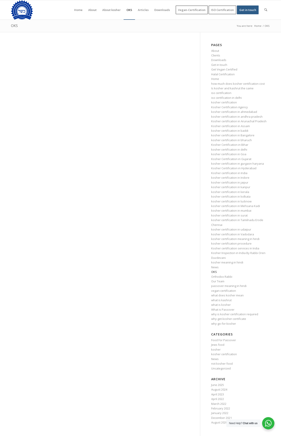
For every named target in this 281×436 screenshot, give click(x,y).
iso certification (221, 93)
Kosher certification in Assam (230, 126)
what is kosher (221, 305)
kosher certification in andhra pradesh (237, 117)
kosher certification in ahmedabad (234, 112)
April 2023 (217, 394)
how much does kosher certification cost (238, 84)
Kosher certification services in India (235, 248)
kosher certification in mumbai (231, 211)
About (215, 51)
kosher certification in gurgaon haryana (237, 164)
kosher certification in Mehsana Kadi (235, 206)
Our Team (217, 281)
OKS (14, 25)
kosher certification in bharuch (231, 140)
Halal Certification (223, 74)
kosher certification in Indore (230, 178)
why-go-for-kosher (223, 324)
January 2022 (219, 413)
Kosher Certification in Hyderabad (233, 168)
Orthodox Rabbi (221, 277)
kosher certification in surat (229, 215)
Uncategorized (221, 368)
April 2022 (217, 399)
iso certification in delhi (226, 98)
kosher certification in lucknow (231, 201)
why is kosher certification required (234, 314)
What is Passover (222, 310)
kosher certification (224, 102)
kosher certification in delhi (229, 149)
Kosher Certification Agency (229, 107)
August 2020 (219, 422)
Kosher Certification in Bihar (229, 145)
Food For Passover (223, 340)
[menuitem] (78, 10)
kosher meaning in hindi (227, 262)
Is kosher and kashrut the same (232, 88)
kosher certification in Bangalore (232, 135)
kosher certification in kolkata (230, 196)
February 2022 (220, 408)
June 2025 (217, 385)
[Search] (265, 10)
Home (215, 79)
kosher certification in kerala (230, 192)
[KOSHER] (22, 10)
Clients (215, 55)
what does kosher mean (227, 295)
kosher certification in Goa (228, 154)
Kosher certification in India (229, 173)
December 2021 (221, 418)
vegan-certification (223, 291)
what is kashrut (221, 300)
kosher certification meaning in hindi (235, 239)
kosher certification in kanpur (230, 187)
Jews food (217, 345)
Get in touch (219, 65)
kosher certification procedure (231, 243)
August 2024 (219, 389)
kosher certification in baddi (229, 131)
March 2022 (218, 404)
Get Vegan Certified (224, 69)
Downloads (218, 60)
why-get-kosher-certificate (228, 319)
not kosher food (222, 364)
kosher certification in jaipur (229, 182)
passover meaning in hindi (229, 286)
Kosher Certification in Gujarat (231, 159)
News (215, 267)
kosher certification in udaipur (231, 229)
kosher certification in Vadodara (232, 234)
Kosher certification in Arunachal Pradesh (239, 121)
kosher (216, 349)
